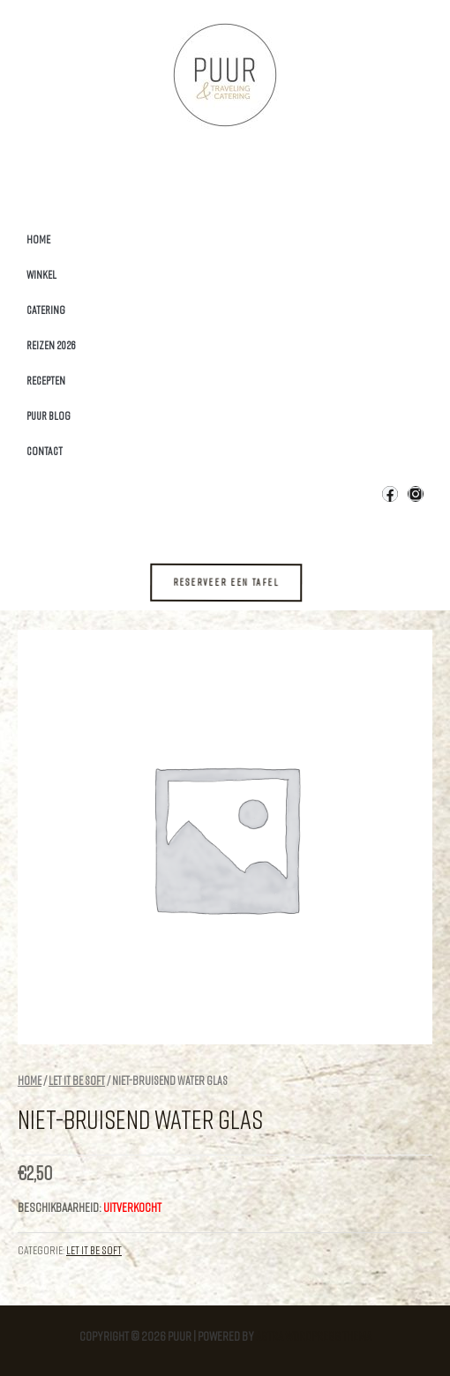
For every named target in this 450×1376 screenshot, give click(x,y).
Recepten (45, 380)
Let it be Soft (77, 1080)
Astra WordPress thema (313, 1335)
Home (38, 239)
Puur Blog (48, 415)
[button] (238, 582)
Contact (44, 451)
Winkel (41, 274)
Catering (45, 310)
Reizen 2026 (51, 345)
